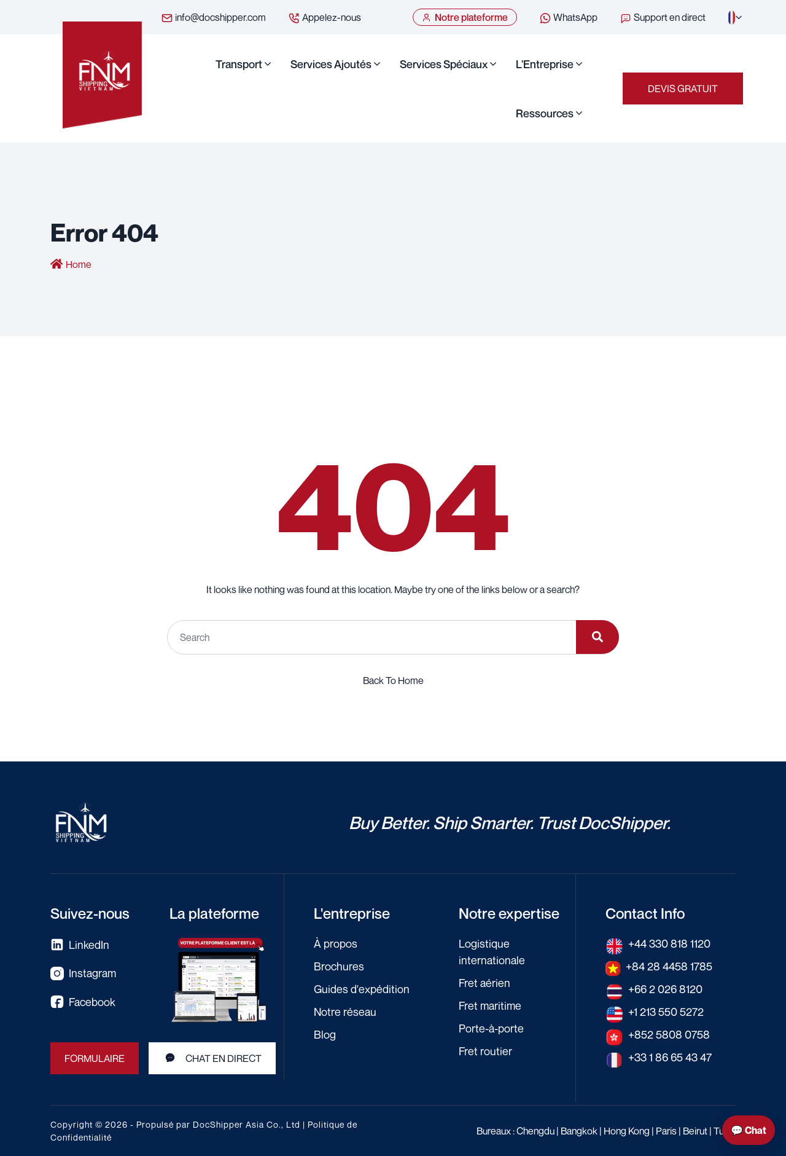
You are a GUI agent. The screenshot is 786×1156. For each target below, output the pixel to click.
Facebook (82, 1002)
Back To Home (393, 680)
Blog (325, 1034)
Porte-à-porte (491, 1028)
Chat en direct (212, 1058)
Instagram (83, 973)
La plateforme (214, 913)
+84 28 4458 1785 (669, 966)
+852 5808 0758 (669, 1034)
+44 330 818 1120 (669, 943)
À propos (335, 943)
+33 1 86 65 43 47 (670, 1057)
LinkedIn (79, 945)
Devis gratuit (683, 88)
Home (78, 264)
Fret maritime (490, 1005)
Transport (239, 64)
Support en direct (663, 18)
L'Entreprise (545, 64)
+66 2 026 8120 (665, 989)
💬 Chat (748, 1130)
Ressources (545, 113)
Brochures (339, 966)
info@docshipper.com (213, 18)
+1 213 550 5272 (666, 1011)
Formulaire (94, 1058)
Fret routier (485, 1051)
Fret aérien (484, 982)
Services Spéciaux (444, 64)
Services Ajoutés (331, 64)
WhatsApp (568, 18)
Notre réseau (345, 1011)
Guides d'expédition (362, 989)
